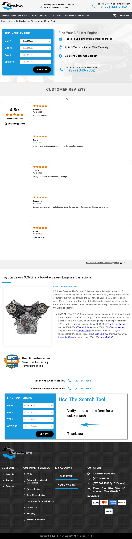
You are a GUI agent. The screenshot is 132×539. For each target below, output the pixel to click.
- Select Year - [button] (27, 55)
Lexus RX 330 (101, 334)
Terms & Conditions (34, 519)
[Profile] (124, 15)
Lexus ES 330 (106, 337)
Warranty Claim (67, 485)
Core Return (66, 476)
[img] (15, 114)
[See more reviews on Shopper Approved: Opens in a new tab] (102, 262)
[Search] (42, 69)
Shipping (29, 513)
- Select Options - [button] (29, 62)
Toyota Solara (84, 327)
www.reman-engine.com (104, 474)
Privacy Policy (31, 489)
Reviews (7, 480)
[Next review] (66, 257)
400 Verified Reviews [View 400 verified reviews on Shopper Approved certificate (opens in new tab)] (14, 118)
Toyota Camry (84, 330)
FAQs (27, 474)
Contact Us (30, 507)
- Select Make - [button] (28, 41)
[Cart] (114, 15)
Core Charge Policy (34, 495)
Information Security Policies (38, 501)
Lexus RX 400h (65, 337)
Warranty (8, 486)
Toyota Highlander (116, 324)
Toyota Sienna (117, 327)
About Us (8, 474)
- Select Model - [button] (28, 48)
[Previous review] (66, 99)
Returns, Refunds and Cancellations (35, 481)
